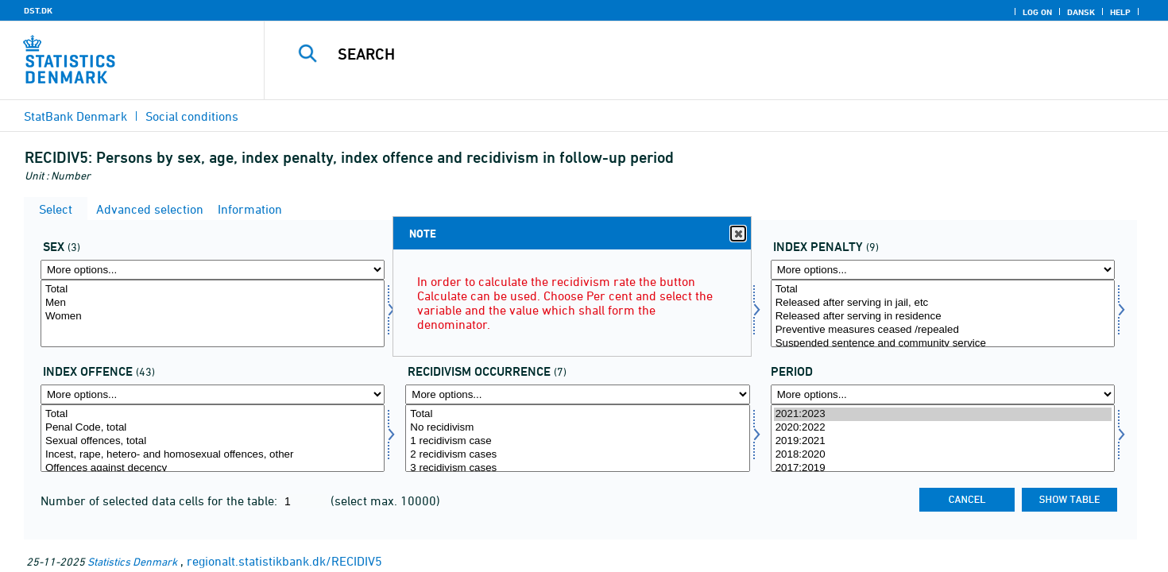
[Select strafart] (943, 313)
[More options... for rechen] (577, 394)
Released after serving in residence (943, 316)
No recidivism (577, 428)
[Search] (688, 54)
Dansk (1081, 11)
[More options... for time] (943, 394)
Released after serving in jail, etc (943, 303)
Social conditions (191, 116)
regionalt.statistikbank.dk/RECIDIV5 (284, 561)
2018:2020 (943, 455)
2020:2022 (943, 428)
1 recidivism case (577, 441)
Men (212, 303)
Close (737, 234)
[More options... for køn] (213, 270)
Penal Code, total (212, 428)
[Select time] (943, 438)
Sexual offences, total (212, 441)
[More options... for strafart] (943, 270)
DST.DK (38, 10)
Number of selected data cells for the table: (160, 500)
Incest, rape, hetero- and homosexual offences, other (212, 455)
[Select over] (213, 438)
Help (1120, 11)
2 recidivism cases (577, 455)
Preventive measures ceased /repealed (943, 330)
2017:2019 (943, 468)
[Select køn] (213, 313)
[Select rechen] (577, 438)
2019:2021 (943, 441)
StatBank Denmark (75, 116)
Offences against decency (212, 468)
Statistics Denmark (132, 561)
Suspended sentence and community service (943, 343)
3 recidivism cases (577, 468)
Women (212, 316)
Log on (1037, 11)
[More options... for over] (213, 394)
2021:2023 (943, 414)
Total (212, 289)
